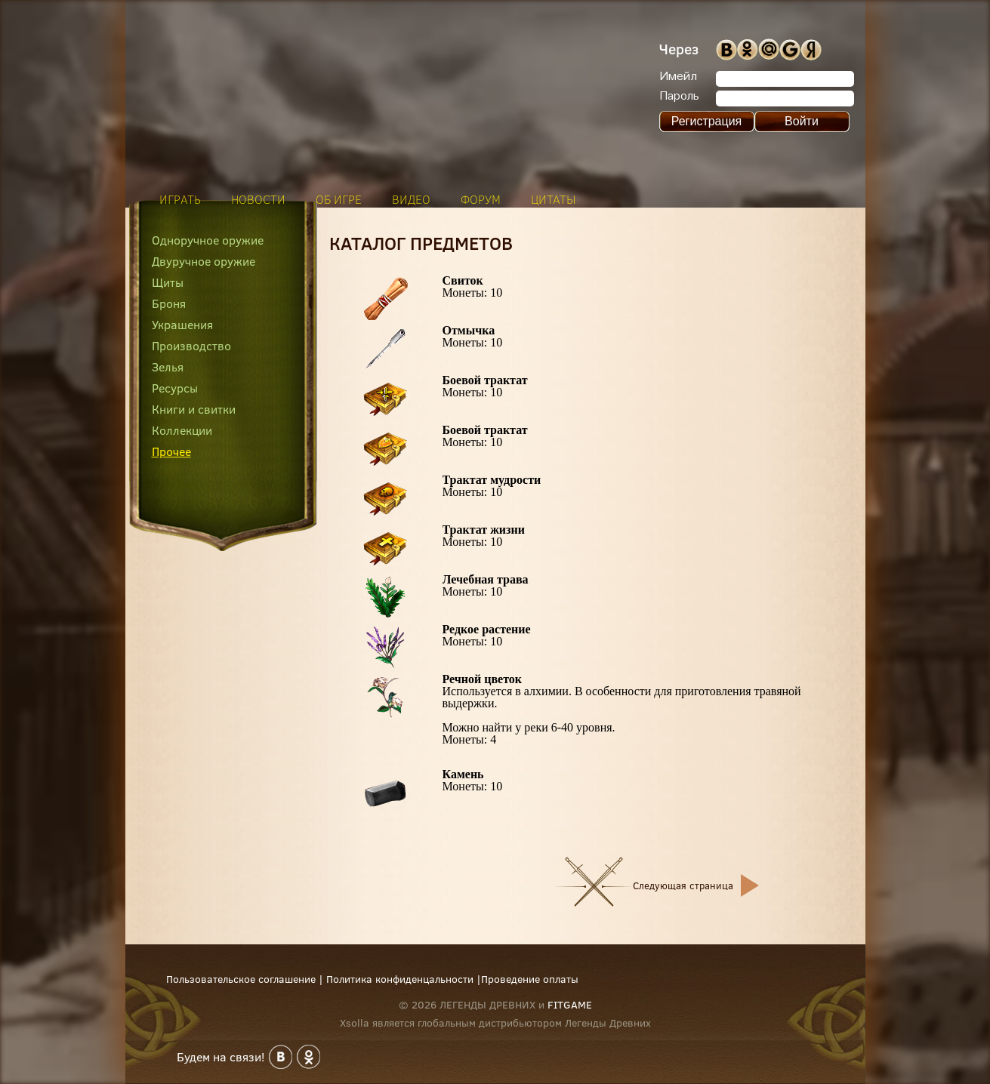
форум (481, 199)
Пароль (679, 97)
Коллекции (182, 430)
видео (411, 199)
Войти (802, 121)
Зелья (168, 367)
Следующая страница (683, 885)
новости (258, 199)
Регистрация (706, 121)
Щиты (168, 282)
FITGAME (569, 1004)
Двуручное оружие (203, 261)
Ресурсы (175, 388)
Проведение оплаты (529, 979)
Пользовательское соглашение (241, 979)
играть (180, 199)
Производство (191, 345)
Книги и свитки (194, 409)
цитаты (553, 199)
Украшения (182, 324)
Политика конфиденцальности (399, 979)
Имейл (678, 77)
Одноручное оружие (208, 240)
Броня (169, 303)
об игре (339, 199)
